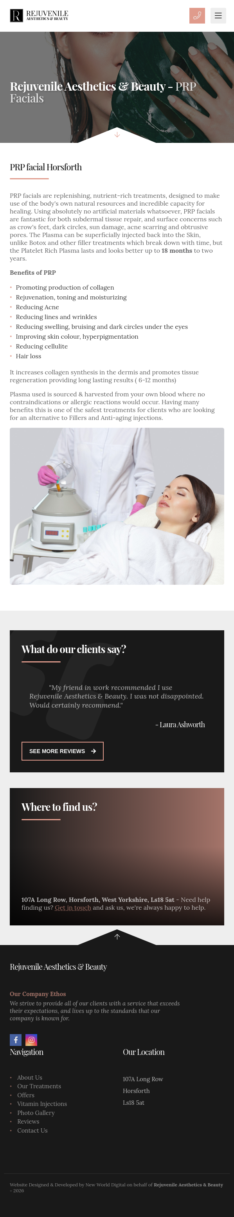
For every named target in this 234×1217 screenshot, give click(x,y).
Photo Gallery (35, 1113)
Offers (25, 1095)
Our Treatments (39, 1086)
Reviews (28, 1121)
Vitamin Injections (42, 1104)
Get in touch (73, 907)
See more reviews (62, 751)
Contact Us (32, 1130)
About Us (29, 1077)
